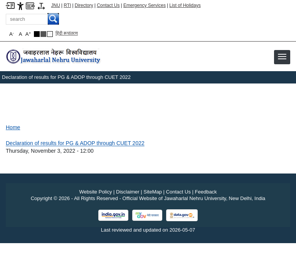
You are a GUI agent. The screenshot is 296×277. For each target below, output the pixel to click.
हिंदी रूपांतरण (67, 33)
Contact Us (108, 5)
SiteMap (152, 192)
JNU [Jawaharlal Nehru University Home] (55, 5)
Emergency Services (144, 5)
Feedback (206, 192)
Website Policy (95, 192)
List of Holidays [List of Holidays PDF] (184, 5)
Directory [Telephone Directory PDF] (84, 5)
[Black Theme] (37, 34)
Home (13, 127)
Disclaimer (128, 192)
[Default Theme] (50, 34)
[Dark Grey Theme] (43, 34)
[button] (282, 56)
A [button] (28, 34)
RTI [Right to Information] (67, 5)
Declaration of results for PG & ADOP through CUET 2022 (75, 143)
